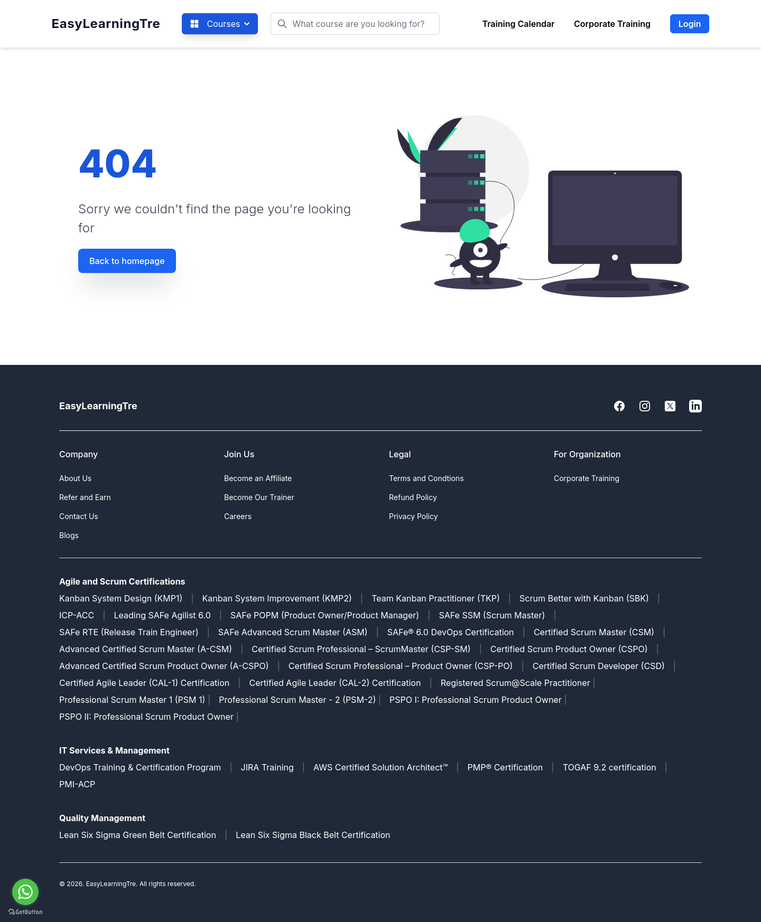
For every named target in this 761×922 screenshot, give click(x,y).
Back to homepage (127, 261)
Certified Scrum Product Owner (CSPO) (569, 649)
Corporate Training (612, 23)
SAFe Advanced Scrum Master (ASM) (293, 632)
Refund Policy (413, 497)
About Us (75, 478)
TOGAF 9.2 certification (609, 767)
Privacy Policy (413, 516)
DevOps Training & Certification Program (140, 767)
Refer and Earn (85, 497)
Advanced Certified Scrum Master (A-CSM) (145, 649)
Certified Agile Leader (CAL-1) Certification (144, 683)
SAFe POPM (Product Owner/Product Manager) (324, 615)
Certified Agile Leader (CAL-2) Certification (335, 683)
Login (690, 23)
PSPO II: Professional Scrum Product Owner (147, 716)
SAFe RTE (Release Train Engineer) (129, 632)
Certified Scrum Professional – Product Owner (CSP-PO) (401, 666)
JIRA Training (267, 767)
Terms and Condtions (426, 478)
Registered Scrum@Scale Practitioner (515, 683)
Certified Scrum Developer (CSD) (599, 666)
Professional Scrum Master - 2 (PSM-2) (297, 699)
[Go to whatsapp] (25, 892)
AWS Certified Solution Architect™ (380, 767)
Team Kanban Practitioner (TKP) (436, 598)
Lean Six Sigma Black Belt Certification (313, 835)
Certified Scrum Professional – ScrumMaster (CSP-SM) (361, 649)
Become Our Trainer (259, 497)
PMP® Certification (505, 767)
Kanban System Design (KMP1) (120, 598)
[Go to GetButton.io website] (25, 912)
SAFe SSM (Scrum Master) (492, 615)
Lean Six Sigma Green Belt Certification (137, 835)
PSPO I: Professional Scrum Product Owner (475, 699)
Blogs (69, 535)
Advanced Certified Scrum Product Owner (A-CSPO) (164, 666)
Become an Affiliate (258, 478)
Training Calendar (518, 23)
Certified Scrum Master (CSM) (594, 632)
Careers (238, 516)
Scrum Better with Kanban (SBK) (584, 598)
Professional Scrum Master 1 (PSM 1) (132, 699)
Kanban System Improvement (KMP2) (277, 598)
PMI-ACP (77, 784)
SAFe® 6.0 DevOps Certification (450, 632)
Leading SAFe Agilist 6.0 (162, 615)
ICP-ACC (76, 615)
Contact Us (78, 516)
